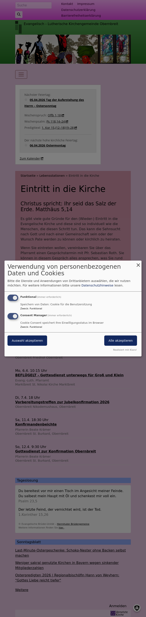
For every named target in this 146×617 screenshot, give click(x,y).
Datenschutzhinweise (97, 285)
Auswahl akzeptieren (27, 340)
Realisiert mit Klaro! (125, 350)
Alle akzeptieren (121, 340)
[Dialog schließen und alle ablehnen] (138, 263)
